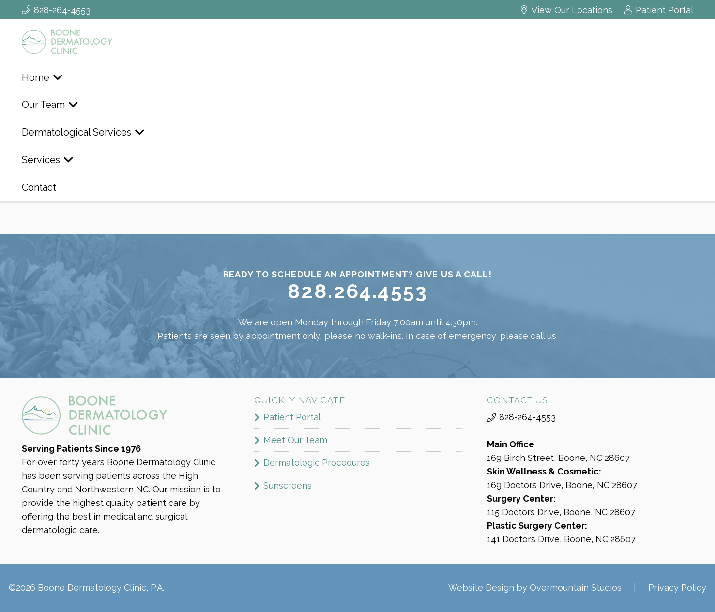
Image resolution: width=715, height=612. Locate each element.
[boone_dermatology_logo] (84, 41)
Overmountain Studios (576, 587)
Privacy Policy (677, 587)
